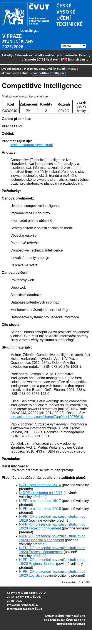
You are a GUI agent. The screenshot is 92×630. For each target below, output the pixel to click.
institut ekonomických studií (31, 145)
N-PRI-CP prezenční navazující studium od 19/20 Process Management (52, 550)
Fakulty (7, 55)
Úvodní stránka (11, 68)
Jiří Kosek (30, 592)
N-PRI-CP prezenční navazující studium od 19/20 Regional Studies (52, 562)
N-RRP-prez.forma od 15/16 (40, 493)
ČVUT (36, 596)
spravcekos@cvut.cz (71, 623)
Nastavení (52, 59)
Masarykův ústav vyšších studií (44, 68)
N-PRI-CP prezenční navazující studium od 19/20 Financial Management (52, 538)
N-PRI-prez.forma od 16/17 (40, 501)
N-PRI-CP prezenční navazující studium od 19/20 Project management (52, 526)
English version (76, 59)
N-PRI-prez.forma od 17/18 (40, 508)
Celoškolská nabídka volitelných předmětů (46, 55)
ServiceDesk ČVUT (61, 619)
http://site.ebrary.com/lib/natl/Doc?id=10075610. (47, 417)
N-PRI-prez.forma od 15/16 (40, 485)
